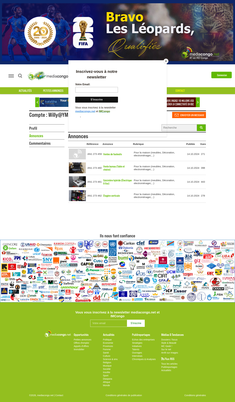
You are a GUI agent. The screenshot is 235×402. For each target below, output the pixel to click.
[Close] (166, 61)
